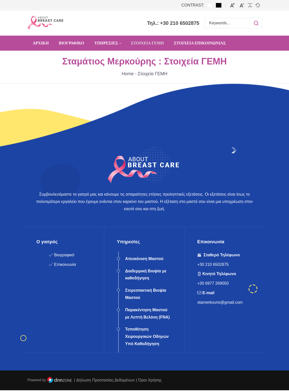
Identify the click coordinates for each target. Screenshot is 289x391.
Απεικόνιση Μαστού (144, 259)
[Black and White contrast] (218, 5)
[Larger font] (232, 5)
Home (128, 73)
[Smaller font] (242, 5)
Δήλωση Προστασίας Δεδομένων (105, 381)
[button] (251, 23)
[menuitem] (41, 43)
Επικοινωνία (65, 265)
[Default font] (257, 5)
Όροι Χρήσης (150, 381)
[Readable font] (250, 5)
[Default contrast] (209, 5)
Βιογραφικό (64, 256)
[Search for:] (233, 23)
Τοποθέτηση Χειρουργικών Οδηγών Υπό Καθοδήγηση (147, 337)
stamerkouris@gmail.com (220, 303)
